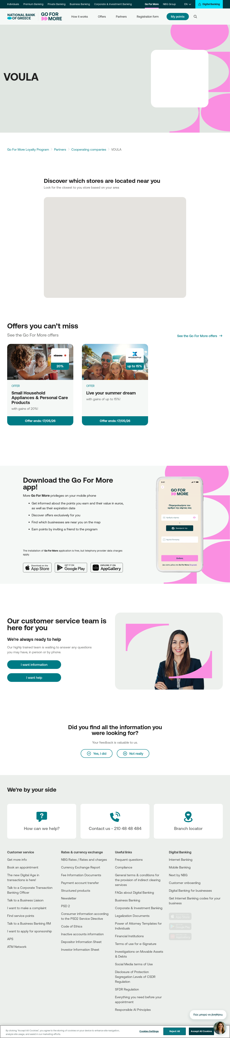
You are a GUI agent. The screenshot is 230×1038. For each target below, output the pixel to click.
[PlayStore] (182, 926)
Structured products (75, 890)
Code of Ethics (71, 926)
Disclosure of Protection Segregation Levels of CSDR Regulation (135, 976)
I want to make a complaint (26, 908)
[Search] (195, 16)
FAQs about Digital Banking (134, 892)
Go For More (152, 4)
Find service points (20, 915)
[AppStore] (182, 916)
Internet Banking (180, 859)
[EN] (187, 4)
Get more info (17, 859)
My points (178, 16)
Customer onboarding (185, 882)
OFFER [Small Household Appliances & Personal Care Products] (16, 385)
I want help (34, 677)
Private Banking (56, 4)
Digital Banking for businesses (190, 890)
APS (10, 939)
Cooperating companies (88, 149)
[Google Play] (73, 564)
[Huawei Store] (182, 936)
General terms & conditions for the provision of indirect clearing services (137, 879)
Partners (121, 16)
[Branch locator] (188, 821)
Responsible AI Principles (133, 1009)
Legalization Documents (132, 915)
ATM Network (16, 946)
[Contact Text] (115, 821)
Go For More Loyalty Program (28, 149)
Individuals (13, 4)
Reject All (174, 1033)
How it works (79, 16)
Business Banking (80, 4)
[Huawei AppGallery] (108, 564)
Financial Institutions (129, 936)
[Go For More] (50, 16)
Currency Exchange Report (80, 867)
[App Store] (39, 564)
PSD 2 (65, 906)
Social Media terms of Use (134, 964)
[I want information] (34, 664)
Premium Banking (33, 4)
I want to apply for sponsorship (29, 931)
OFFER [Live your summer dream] (90, 385)
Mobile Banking (180, 867)
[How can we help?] (41, 821)
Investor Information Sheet (80, 949)
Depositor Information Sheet (81, 942)
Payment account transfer (80, 882)
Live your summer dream (111, 393)
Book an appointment (22, 867)
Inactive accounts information (82, 934)
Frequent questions (129, 859)
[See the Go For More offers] (200, 336)
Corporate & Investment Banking (113, 4)
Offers (102, 16)
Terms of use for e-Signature (135, 944)
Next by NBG (178, 875)
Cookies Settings (149, 1033)
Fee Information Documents (81, 875)
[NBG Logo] (21, 17)
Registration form (148, 16)
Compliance (123, 867)
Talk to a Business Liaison (25, 900)
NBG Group (169, 4)
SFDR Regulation (127, 989)
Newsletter (68, 898)
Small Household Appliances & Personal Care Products (40, 398)
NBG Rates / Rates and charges (84, 859)
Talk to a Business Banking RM (29, 923)
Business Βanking (127, 900)
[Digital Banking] (209, 4)
